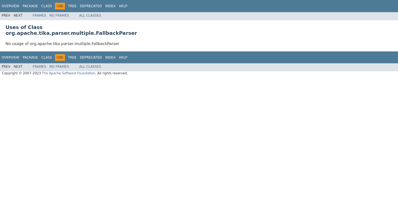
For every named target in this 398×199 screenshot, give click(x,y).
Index (110, 6)
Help (123, 6)
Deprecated (91, 6)
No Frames (59, 15)
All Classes (90, 15)
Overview (10, 6)
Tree (72, 6)
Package (30, 6)
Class (46, 6)
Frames (39, 15)
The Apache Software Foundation (68, 73)
